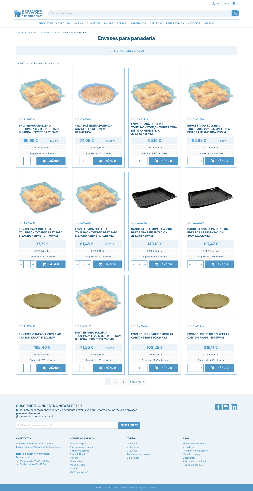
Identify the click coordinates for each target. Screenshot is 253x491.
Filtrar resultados (126, 51)
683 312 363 (46, 443)
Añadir (51, 161)
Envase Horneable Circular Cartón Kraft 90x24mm (152, 336)
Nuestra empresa (79, 443)
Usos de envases (79, 472)
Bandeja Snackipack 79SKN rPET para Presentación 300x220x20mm (207, 232)
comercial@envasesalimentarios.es (42, 447)
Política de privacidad (194, 461)
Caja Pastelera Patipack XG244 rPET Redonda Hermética (93, 129)
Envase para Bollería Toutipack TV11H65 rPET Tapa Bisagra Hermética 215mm (208, 129)
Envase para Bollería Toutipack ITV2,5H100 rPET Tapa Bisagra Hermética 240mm (98, 336)
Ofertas (209, 23)
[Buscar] (143, 13)
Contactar (131, 443)
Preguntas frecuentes (81, 447)
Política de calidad (79, 450)
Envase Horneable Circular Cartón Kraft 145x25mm (208, 336)
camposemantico (150, 488)
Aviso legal (188, 447)
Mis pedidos (132, 457)
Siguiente (137, 381)
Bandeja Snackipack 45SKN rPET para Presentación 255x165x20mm (151, 232)
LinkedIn (234, 407)
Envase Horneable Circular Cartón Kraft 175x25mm (40, 336)
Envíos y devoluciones (194, 443)
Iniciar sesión (220, 3)
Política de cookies (193, 464)
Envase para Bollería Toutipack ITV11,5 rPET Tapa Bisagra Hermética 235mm (39, 129)
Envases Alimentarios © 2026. (112, 487)
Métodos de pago (192, 454)
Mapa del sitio (77, 464)
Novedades (76, 461)
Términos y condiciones (195, 450)
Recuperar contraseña (138, 454)
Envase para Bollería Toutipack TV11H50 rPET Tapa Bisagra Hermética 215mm (96, 232)
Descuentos (189, 457)
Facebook (218, 407)
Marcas (74, 468)
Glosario (74, 457)
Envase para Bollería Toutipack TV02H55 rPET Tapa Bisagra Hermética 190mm (40, 232)
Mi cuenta (131, 450)
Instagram (226, 407)
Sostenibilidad (77, 454)
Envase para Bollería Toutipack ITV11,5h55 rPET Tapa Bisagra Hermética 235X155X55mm (154, 128)
